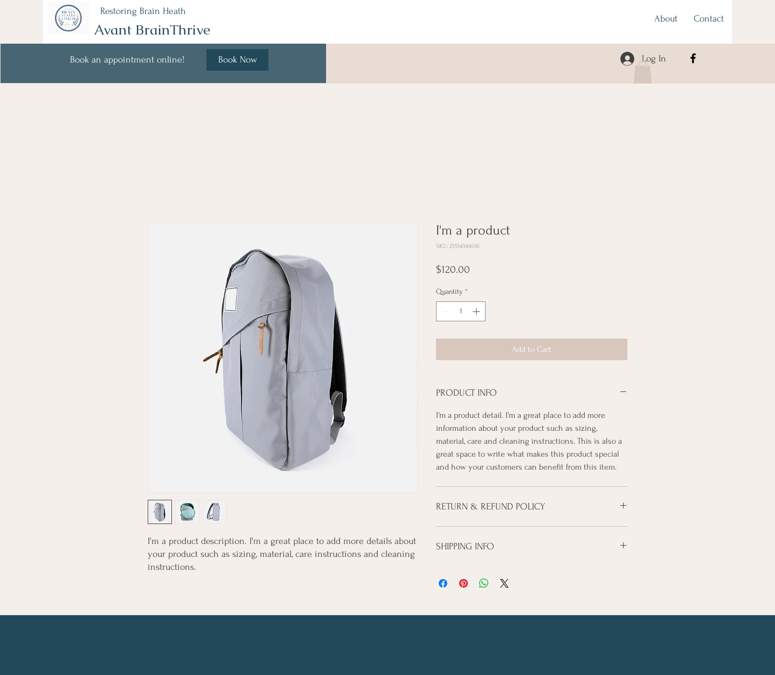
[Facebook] (693, 58)
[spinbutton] (460, 311)
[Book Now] (237, 60)
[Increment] (477, 311)
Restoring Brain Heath (143, 11)
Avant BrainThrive (152, 29)
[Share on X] (504, 583)
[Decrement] (444, 311)
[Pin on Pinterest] (463, 583)
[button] (642, 72)
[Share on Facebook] (443, 583)
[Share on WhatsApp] (484, 583)
